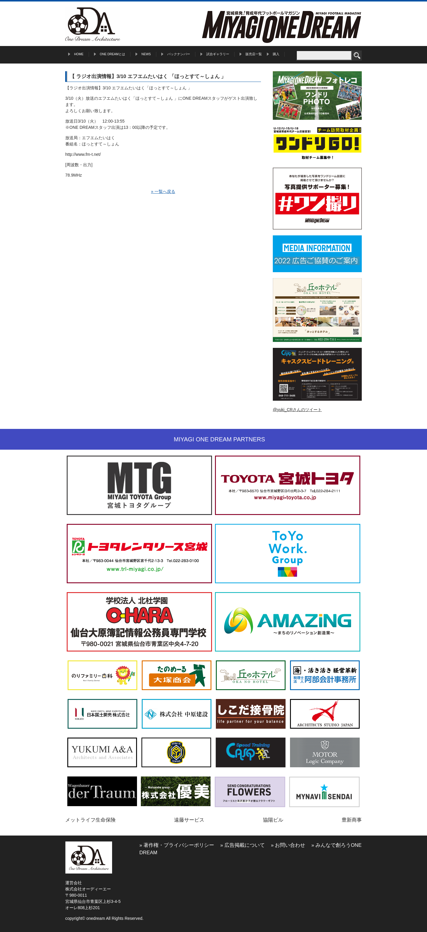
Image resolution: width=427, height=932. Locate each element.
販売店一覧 (254, 54)
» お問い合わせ (288, 845)
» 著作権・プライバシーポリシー (176, 845)
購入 (276, 54)
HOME (79, 54)
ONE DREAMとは (112, 54)
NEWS (146, 54)
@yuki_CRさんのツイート (297, 409)
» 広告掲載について (242, 845)
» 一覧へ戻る (163, 191)
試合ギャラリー (217, 54)
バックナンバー (178, 54)
